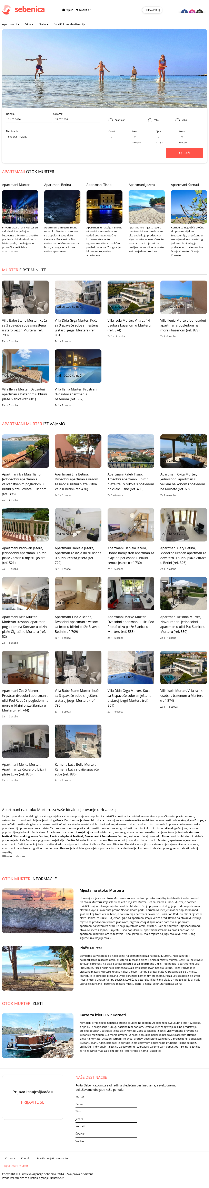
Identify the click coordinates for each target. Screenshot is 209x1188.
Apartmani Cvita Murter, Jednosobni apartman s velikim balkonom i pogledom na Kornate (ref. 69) (182, 481)
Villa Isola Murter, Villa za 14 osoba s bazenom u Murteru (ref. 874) (129, 325)
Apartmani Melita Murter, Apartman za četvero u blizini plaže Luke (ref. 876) (24, 769)
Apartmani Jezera (142, 184)
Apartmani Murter (16, 184)
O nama (10, 1158)
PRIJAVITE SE (32, 1102)
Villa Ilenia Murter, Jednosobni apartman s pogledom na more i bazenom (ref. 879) (183, 325)
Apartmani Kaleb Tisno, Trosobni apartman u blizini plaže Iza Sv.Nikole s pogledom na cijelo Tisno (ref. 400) (131, 481)
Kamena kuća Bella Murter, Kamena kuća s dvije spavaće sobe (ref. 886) (77, 769)
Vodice (80, 1141)
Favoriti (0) (83, 10)
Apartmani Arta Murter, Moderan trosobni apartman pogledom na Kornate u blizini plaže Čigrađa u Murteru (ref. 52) (25, 627)
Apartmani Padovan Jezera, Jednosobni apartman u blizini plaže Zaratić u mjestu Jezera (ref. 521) (24, 555)
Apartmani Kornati (185, 184)
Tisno (79, 1111)
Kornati (80, 1126)
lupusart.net (57, 1178)
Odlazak (57, 114)
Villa (153, 120)
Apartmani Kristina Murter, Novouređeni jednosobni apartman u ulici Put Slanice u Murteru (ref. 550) (183, 624)
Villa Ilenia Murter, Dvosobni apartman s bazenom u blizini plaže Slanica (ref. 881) (24, 394)
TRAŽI (184, 153)
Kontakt (26, 1158)
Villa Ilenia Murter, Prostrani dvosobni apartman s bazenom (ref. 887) (76, 394)
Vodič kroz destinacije (69, 24)
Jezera (79, 1119)
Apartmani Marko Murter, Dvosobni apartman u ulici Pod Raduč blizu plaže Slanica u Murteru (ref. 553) (131, 624)
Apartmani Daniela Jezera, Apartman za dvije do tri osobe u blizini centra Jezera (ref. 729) (78, 555)
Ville (29, 24)
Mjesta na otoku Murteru (102, 890)
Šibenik (80, 1134)
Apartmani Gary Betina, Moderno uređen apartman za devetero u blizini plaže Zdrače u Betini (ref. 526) (183, 555)
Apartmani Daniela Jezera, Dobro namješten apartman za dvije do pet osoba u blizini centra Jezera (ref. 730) (131, 555)
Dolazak (10, 114)
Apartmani (10, 24)
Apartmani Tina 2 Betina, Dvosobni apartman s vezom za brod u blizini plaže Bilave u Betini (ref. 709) (77, 624)
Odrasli (112, 131)
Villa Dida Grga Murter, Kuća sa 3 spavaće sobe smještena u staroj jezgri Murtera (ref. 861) (77, 327)
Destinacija (12, 131)
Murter (80, 1096)
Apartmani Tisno (99, 184)
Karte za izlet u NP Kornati (103, 1014)
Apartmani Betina (57, 184)
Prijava (67, 10)
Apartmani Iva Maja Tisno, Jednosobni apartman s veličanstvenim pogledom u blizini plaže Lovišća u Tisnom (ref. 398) (24, 484)
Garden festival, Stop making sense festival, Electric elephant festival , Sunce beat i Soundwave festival (100, 834)
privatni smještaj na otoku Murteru (90, 832)
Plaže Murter (91, 947)
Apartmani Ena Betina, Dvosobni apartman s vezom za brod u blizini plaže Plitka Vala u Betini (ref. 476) (76, 481)
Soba (181, 120)
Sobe (43, 24)
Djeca (135, 131)
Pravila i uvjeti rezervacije (52, 1158)
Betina (79, 1104)
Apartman (117, 120)
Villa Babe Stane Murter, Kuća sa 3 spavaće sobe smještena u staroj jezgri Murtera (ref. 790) (24, 327)
